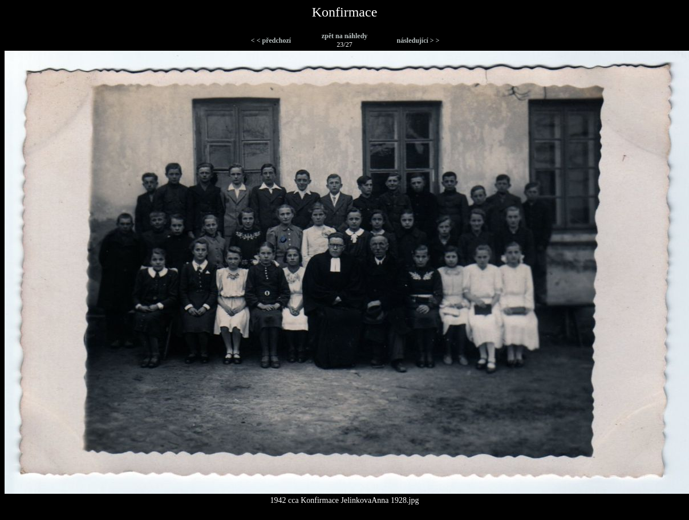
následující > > (417, 40)
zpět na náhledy (345, 36)
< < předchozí (271, 40)
